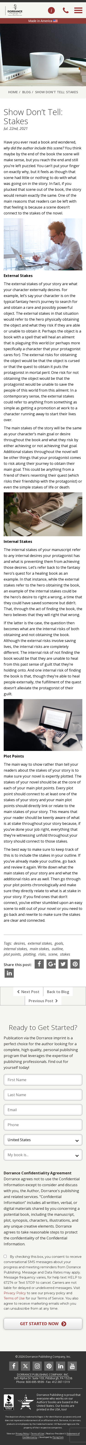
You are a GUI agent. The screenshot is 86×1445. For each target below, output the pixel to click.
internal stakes (15, 948)
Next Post (28, 991)
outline (57, 948)
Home (13, 92)
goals (59, 943)
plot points (12, 954)
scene (52, 954)
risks (42, 954)
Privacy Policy (15, 1293)
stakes (65, 954)
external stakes (40, 943)
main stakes (39, 948)
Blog (26, 92)
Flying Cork (58, 1437)
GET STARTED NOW (43, 1324)
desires (19, 943)
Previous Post (43, 1000)
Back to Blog (58, 991)
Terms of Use (14, 1298)
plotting (29, 954)
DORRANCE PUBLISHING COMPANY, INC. (43, 1375)
